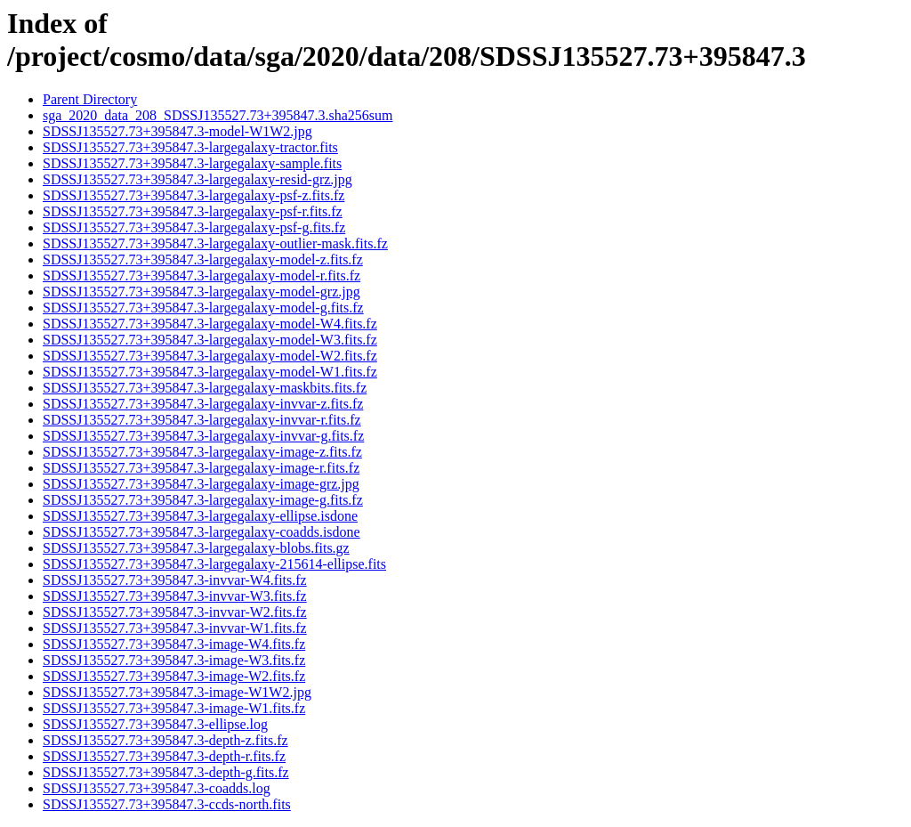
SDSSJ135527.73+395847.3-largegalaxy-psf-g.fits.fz (194, 227)
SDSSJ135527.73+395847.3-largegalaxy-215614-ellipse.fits (214, 564)
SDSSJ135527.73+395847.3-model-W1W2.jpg (177, 131)
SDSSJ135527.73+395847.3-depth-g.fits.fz (166, 772)
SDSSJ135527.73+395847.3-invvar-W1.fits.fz (175, 628)
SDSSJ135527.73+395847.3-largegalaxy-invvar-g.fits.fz (203, 435)
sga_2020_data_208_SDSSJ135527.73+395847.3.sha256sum (217, 115)
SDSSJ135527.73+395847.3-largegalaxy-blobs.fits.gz (196, 547)
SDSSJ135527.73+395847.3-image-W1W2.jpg (177, 692)
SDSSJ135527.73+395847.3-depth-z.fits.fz (165, 740)
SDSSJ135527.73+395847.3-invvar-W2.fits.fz (175, 612)
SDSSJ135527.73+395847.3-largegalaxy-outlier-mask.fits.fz (215, 243)
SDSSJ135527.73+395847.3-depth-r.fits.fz (164, 756)
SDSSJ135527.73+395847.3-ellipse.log (155, 724)
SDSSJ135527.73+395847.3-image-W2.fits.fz (174, 676)
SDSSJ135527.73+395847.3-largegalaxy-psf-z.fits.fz (193, 195)
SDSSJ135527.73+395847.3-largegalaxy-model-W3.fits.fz (210, 339)
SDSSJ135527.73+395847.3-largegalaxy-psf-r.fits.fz (193, 211)
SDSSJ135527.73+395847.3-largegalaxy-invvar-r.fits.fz (202, 419)
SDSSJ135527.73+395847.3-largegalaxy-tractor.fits (190, 147)
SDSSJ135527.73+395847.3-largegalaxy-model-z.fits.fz (203, 259)
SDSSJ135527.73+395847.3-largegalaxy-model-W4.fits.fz (210, 323)
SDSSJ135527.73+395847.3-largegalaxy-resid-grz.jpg (197, 179)
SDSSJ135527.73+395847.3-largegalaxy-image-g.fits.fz (203, 499)
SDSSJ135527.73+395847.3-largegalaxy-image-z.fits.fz (202, 451)
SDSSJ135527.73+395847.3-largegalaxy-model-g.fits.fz (203, 307)
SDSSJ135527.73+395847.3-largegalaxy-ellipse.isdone (200, 515)
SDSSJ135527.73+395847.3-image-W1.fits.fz (174, 708)
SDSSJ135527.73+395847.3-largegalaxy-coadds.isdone (201, 531)
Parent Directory (90, 99)
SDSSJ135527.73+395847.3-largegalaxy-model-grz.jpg (201, 291)
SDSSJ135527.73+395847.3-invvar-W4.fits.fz (175, 580)
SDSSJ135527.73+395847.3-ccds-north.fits (167, 804)
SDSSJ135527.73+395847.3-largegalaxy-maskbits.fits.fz (205, 387)
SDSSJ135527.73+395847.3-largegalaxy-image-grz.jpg (201, 483)
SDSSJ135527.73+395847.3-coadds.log (156, 788)
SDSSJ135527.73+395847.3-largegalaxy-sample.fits (192, 163)
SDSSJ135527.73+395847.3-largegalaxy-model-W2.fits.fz (210, 355)
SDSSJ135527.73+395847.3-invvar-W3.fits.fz (175, 596)
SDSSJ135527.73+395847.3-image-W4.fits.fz (174, 644)
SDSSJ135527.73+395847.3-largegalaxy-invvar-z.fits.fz (203, 403)
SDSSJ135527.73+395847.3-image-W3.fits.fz (174, 660)
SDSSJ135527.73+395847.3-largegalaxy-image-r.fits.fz (201, 467)
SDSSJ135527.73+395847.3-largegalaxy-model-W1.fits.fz (210, 371)
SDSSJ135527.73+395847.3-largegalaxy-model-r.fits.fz (201, 275)
